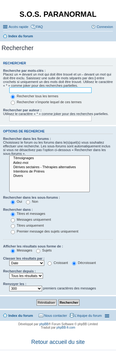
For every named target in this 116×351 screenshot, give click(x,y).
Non (32, 201)
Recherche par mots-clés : (24, 70)
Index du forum (20, 315)
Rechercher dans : (18, 209)
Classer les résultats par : (24, 258)
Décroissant (84, 263)
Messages (21, 250)
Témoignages (49, 158)
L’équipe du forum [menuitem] (88, 315)
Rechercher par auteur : (22, 110)
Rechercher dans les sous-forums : (31, 197)
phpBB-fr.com (66, 327)
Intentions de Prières (49, 171)
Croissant (58, 263)
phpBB (44, 324)
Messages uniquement (31, 219)
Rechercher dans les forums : (27, 139)
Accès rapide (18, 27)
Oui (16, 201)
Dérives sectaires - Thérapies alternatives (49, 167)
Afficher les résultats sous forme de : (33, 246)
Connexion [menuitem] (105, 27)
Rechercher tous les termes (34, 96)
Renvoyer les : (14, 284)
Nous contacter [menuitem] (55, 315)
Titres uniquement (27, 225)
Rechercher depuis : (19, 271)
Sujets (44, 250)
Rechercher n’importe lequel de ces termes (46, 102)
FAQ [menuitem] (39, 27)
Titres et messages (28, 213)
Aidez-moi (49, 163)
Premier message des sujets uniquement (44, 231)
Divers (49, 176)
